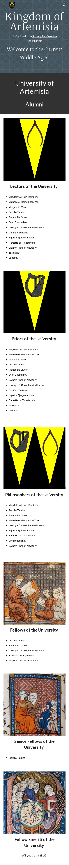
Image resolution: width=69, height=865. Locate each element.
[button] (4, 5)
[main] (34, 36)
